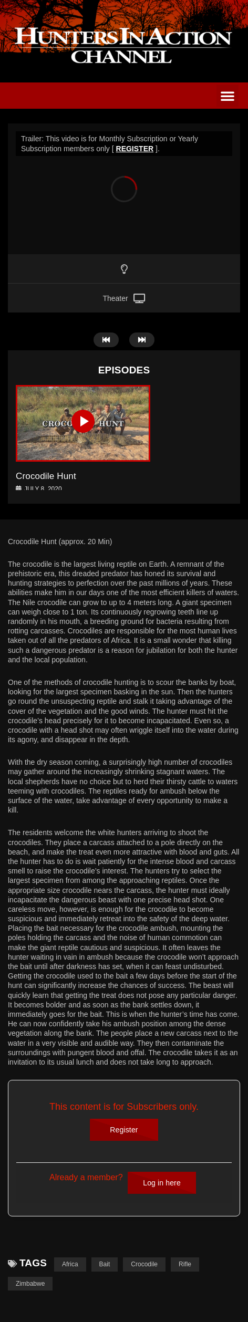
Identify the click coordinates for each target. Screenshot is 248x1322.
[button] (227, 96)
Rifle (185, 1264)
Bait (104, 1264)
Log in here (162, 1183)
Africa (70, 1264)
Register (124, 1130)
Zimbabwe (30, 1283)
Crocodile (144, 1264)
